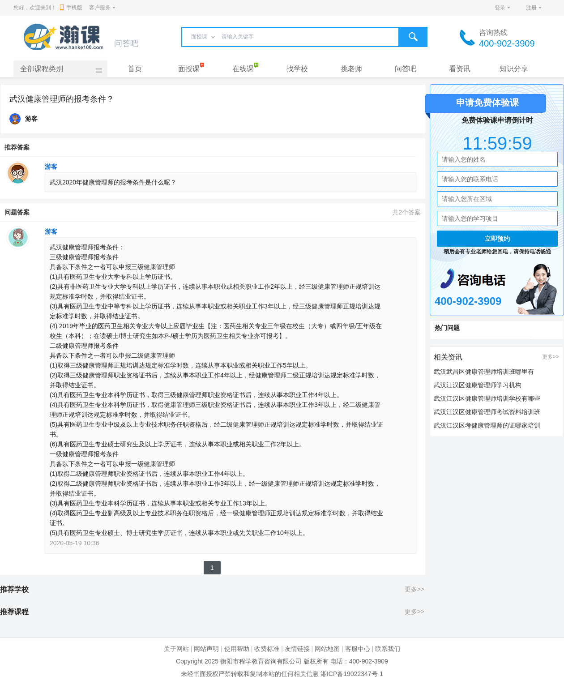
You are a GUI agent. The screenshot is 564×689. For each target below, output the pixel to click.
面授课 (189, 69)
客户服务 (100, 7)
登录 (500, 7)
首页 (135, 69)
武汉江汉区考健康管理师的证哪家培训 (487, 425)
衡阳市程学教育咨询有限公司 (261, 661)
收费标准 (266, 648)
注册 (531, 7)
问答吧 (405, 69)
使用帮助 (236, 648)
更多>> (414, 589)
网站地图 (327, 648)
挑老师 (351, 69)
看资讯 (459, 69)
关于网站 (176, 648)
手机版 (71, 7)
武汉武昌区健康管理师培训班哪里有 (484, 371)
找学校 (297, 69)
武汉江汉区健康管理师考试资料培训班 (487, 411)
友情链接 (297, 648)
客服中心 (357, 648)
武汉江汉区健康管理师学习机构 (477, 385)
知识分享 (514, 69)
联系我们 (387, 648)
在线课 (243, 69)
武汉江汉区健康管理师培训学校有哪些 (487, 398)
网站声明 (206, 648)
